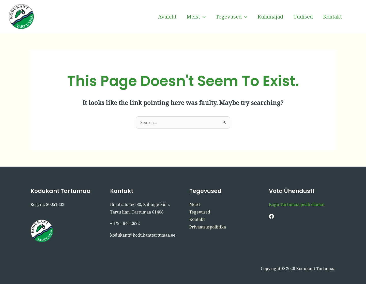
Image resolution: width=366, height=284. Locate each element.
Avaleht (167, 16)
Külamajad (270, 16)
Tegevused (231, 17)
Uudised (303, 16)
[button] (203, 17)
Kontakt (332, 16)
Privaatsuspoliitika (207, 227)
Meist (196, 17)
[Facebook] (354, 16)
